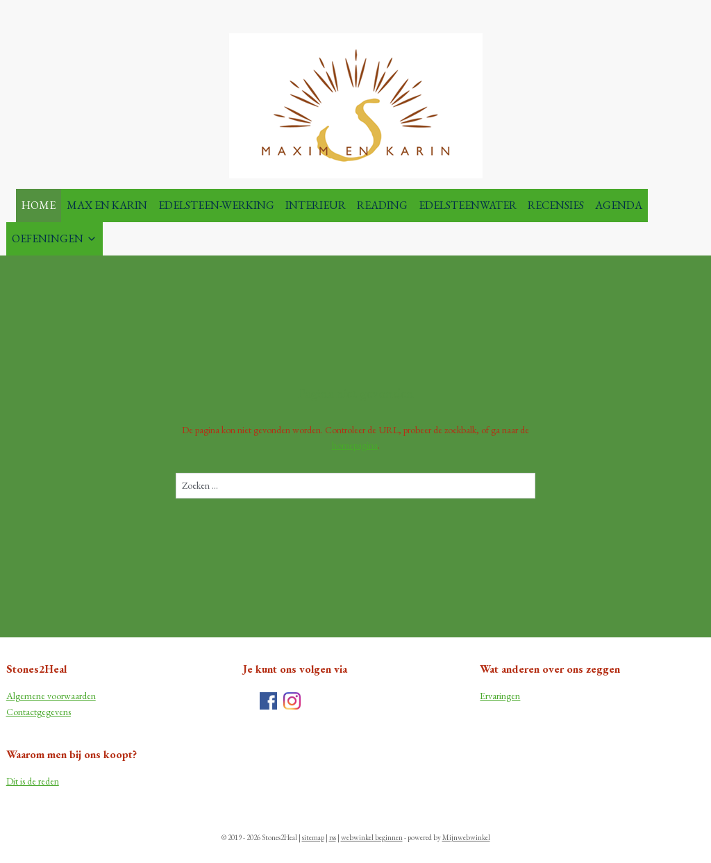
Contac (20, 711)
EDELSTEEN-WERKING (216, 205)
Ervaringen (500, 695)
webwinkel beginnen (372, 837)
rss (332, 837)
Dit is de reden (32, 781)
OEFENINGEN (54, 238)
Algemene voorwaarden (51, 695)
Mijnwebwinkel (466, 837)
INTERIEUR (315, 205)
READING (382, 205)
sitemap (313, 837)
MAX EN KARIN (107, 205)
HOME (39, 205)
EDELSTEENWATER (468, 205)
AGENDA (618, 205)
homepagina (355, 445)
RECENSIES (556, 205)
